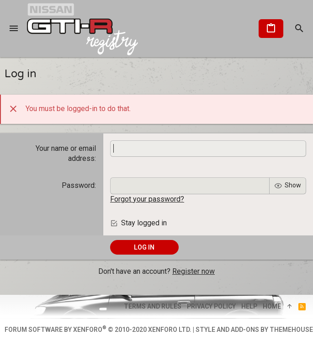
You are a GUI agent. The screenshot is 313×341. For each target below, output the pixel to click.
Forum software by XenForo (98, 329)
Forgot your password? (147, 199)
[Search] (299, 28)
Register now (193, 271)
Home (272, 306)
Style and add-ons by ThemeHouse (254, 329)
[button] (14, 29)
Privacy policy (211, 306)
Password (78, 185)
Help (249, 306)
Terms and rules (152, 306)
